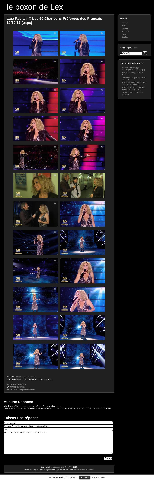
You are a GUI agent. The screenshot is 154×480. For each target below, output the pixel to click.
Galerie (125, 28)
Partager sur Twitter (17, 387)
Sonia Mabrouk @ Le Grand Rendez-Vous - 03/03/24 (133, 88)
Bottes (18, 377)
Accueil (125, 23)
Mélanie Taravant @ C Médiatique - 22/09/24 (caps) (133, 69)
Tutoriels (125, 31)
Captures (19, 379)
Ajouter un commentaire (16, 384)
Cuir (23, 377)
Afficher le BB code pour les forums (21, 389)
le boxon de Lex (35, 6)
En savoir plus (98, 477)
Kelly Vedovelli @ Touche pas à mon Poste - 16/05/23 (134, 84)
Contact (125, 37)
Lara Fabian (30, 377)
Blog (124, 26)
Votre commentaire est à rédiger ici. (58, 444)
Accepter (84, 477)
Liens (124, 34)
